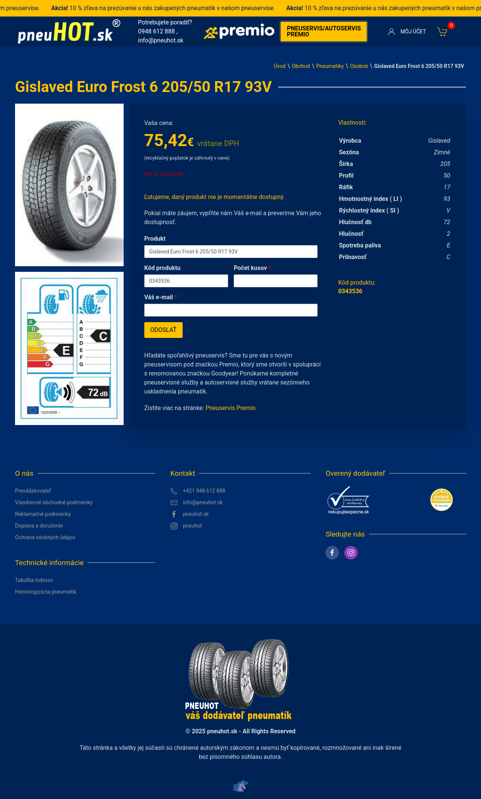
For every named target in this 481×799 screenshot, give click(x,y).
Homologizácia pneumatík (45, 592)
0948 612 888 (156, 31)
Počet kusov (252, 267)
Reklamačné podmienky (43, 514)
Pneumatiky (330, 66)
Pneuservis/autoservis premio (324, 31)
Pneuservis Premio (231, 408)
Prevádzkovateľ (33, 491)
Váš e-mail (160, 297)
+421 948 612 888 (197, 491)
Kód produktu (162, 267)
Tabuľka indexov (34, 580)
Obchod (301, 66)
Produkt (155, 238)
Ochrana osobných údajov (45, 537)
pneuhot (186, 526)
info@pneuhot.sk (160, 40)
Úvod (280, 66)
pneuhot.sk (189, 514)
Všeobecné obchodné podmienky (53, 502)
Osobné (359, 66)
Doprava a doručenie (39, 526)
